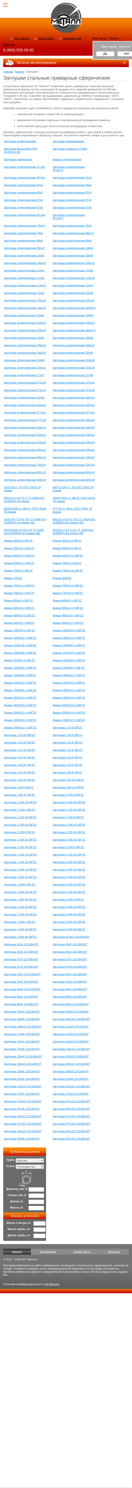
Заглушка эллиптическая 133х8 (73, 293)
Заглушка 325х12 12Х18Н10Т (23, 1116)
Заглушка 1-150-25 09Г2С (69, 824)
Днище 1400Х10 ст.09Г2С (69, 675)
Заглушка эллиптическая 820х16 (25, 479)
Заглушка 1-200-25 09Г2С (69, 839)
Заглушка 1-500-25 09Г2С (69, 929)
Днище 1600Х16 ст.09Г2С (69, 697)
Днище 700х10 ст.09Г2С (68, 570)
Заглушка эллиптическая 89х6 (23, 240)
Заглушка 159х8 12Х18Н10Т (71, 1056)
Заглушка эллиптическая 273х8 (73, 375)
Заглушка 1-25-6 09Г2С (68, 742)
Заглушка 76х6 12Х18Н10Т (21, 981)
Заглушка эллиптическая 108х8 (73, 255)
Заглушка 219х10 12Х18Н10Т (23, 1086)
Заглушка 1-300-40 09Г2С (69, 877)
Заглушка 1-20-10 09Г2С (19, 742)
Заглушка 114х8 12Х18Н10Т (71, 1034)
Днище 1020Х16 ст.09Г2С (69, 652)
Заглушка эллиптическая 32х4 (23, 185)
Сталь (10, 1166)
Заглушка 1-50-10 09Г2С (19, 772)
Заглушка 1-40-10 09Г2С (19, 765)
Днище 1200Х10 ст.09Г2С (69, 660)
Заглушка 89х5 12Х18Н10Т (21, 996)
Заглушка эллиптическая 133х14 (25, 307)
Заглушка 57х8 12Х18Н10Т (70, 966)
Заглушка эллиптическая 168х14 (25, 352)
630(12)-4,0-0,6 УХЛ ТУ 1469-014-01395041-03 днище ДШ (74, 521)
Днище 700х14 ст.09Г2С (68, 585)
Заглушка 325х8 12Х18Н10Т (22, 1108)
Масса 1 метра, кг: (19, 1222)
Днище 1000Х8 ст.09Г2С (19, 630)
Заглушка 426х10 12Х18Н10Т (23, 1131)
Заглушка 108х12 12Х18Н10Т (23, 1026)
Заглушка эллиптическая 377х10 (25, 412)
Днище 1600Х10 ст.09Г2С (69, 690)
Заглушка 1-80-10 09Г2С (68, 787)
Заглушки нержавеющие (68, 141)
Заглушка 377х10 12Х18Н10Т (71, 1116)
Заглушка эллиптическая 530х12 (74, 435)
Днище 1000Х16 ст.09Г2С (20, 645)
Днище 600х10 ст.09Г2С (19, 555)
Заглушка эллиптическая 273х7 (24, 375)
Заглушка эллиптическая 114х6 (73, 270)
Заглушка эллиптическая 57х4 (23, 200)
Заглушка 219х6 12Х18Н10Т (22, 1078)
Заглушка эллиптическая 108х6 (24, 255)
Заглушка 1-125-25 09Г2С (20, 817)
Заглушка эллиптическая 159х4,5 (74, 307)
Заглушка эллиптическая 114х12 (25, 285)
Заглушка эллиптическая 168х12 (74, 345)
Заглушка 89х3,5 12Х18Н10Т (22, 989)
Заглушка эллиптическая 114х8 (24, 278)
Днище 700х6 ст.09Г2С (67, 563)
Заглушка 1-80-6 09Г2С (19, 787)
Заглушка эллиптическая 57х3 (72, 192)
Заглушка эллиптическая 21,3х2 (24, 167)
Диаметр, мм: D (16, 1188)
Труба (10, 1159)
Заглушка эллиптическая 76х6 (72, 225)
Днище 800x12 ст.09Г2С (68, 608)
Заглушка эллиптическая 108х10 (25, 263)
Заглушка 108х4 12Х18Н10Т (22, 1011)
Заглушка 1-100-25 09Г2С (69, 802)
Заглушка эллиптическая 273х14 (25, 390)
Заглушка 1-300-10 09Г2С (20, 869)
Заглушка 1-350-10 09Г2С (69, 884)
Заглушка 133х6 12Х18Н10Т (71, 1041)
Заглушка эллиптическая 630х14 (74, 450)
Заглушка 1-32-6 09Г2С (68, 750)
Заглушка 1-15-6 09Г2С (68, 727)
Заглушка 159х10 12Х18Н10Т (23, 1064)
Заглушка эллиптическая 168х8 (73, 337)
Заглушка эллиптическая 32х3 (72, 177)
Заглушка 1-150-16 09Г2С (20, 824)
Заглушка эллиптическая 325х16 (74, 405)
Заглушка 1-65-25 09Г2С (68, 779)
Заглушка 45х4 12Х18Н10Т (70, 951)
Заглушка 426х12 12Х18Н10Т (71, 1131)
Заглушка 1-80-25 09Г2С (19, 794)
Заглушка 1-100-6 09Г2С (68, 794)
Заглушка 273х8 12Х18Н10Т (71, 1093)
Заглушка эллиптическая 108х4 (73, 248)
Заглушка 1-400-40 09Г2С (69, 914)
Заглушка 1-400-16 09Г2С (69, 907)
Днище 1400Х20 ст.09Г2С (20, 690)
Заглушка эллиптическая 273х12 (74, 382)
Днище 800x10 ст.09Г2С (19, 608)
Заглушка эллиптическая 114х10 (74, 278)
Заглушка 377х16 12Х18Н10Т (71, 1123)
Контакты (114, 1251)
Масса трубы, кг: (18, 1229)
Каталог (20, 71)
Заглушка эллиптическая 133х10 (25, 300)
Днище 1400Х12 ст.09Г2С (20, 682)
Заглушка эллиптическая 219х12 (25, 367)
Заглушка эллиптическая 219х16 (74, 367)
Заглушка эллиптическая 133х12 (74, 300)
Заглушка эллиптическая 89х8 (72, 240)
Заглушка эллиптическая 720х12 (74, 457)
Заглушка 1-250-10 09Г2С (20, 854)
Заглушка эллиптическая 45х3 (23, 192)
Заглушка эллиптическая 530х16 (25, 442)
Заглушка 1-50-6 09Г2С (68, 765)
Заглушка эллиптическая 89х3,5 (73, 233)
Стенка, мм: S (16, 1195)
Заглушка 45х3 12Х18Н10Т (21, 951)
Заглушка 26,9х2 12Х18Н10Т (71, 936)
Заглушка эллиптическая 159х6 (24, 315)
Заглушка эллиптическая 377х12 (74, 412)
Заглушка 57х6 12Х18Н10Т (21, 966)
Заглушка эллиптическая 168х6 (24, 337)
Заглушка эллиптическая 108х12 (74, 263)
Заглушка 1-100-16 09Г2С (20, 802)
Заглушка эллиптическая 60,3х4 (24, 215)
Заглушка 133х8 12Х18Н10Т (22, 1049)
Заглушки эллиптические (20, 141)
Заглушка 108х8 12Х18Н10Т (22, 1019)
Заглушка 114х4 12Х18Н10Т (71, 1026)
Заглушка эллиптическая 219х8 (24, 360)
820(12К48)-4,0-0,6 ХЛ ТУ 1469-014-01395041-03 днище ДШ (24, 531)
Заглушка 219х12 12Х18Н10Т (71, 1086)
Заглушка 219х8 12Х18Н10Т (71, 1078)
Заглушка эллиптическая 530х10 (25, 435)
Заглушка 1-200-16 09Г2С (20, 839)
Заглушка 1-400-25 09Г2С (20, 914)
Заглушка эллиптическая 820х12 (25, 472)
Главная (8, 71)
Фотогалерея (48, 1251)
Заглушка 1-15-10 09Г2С (19, 735)
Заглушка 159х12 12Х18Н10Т (71, 1064)
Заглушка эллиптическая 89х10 (24, 248)
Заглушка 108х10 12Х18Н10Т (71, 1019)
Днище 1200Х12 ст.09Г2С (20, 667)
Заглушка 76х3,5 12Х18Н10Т (22, 974)
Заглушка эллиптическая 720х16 (74, 464)
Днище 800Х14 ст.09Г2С (19, 615)
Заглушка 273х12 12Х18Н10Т (71, 1101)
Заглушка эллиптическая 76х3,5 (24, 225)
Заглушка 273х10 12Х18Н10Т (23, 1101)
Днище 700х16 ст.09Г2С (19, 593)
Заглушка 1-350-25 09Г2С (69, 892)
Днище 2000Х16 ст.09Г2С (20, 720)
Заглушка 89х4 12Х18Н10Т (70, 989)
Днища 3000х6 (62, 578)
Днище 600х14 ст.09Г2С (68, 555)
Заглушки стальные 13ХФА (70, 148)
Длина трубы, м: (19, 1235)
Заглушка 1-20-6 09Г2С (68, 735)
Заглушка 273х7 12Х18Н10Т (22, 1093)
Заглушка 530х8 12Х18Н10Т (22, 1138)
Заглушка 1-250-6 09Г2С (68, 847)
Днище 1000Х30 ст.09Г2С (20, 652)
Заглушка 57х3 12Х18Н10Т (21, 959)
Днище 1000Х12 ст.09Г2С (20, 637)
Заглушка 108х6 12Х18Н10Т (71, 1011)
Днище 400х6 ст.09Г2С (18, 540)
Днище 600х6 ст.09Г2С (67, 548)
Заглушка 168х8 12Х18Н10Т (71, 1071)
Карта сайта (46, 38)
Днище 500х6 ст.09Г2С (67, 540)
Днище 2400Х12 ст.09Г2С (20, 727)
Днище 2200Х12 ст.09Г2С (69, 720)
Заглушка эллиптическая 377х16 (25, 420)
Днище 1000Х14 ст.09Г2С (69, 637)
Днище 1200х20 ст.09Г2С (20, 675)
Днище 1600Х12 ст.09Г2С (20, 697)
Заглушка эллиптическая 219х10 (74, 360)
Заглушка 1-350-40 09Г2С (20, 899)
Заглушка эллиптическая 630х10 (74, 442)
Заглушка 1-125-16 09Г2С (69, 809)
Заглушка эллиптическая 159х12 (74, 322)
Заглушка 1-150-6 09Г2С (68, 817)
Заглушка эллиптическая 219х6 (73, 352)
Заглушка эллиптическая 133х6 (24, 293)
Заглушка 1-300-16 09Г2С (69, 869)
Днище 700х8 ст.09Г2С (18, 570)
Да (105, 53)
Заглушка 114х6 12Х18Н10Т (22, 1034)
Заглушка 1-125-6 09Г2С (19, 809)
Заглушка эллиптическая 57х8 (72, 207)
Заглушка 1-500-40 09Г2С (20, 936)
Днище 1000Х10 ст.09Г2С (69, 630)
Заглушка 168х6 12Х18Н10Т (22, 1071)
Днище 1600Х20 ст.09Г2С (20, 705)
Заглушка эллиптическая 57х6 (23, 207)
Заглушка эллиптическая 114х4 (24, 270)
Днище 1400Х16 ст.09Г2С (69, 682)
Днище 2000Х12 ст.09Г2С (20, 712)
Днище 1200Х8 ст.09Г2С (19, 660)
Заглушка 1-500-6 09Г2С (19, 922)
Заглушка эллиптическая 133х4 (73, 285)
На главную (21, 38)
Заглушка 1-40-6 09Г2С (68, 757)
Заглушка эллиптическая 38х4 (72, 185)
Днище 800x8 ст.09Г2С (67, 600)
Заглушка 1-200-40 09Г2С (20, 847)
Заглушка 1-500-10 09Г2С (69, 922)
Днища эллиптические (67, 159)
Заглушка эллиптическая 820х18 (74, 479)
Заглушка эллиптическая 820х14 (74, 472)
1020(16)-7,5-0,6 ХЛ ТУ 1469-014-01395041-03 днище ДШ (25, 521)
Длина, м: (16, 1201)
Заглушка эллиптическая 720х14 (25, 464)
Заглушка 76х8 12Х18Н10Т (70, 981)
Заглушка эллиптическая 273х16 (74, 390)
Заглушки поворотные (18, 159)
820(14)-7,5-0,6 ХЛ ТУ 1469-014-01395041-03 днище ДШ (73, 531)
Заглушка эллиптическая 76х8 (23, 233)
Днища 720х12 (13, 578)
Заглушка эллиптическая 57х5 (72, 200)
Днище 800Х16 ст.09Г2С (68, 615)
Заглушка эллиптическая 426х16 (74, 427)
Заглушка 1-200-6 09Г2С (19, 832)
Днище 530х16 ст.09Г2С (19, 548)
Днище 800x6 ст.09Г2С (18, 600)
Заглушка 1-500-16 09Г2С (20, 929)
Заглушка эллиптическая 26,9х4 (24, 177)
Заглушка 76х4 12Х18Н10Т (70, 974)
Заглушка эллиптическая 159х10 (25, 322)
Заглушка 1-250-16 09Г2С (69, 854)
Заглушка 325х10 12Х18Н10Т (71, 1108)
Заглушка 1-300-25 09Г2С (20, 877)
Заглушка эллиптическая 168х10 (25, 345)
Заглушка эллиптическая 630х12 (25, 450)
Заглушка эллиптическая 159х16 (25, 330)
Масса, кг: (17, 1207)
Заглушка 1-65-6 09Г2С (68, 772)
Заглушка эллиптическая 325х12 (25, 405)
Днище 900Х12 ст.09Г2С (68, 623)
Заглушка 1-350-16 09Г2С (20, 892)
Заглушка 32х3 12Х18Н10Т (21, 944)
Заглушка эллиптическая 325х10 (74, 397)
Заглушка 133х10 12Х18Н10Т (71, 1049)
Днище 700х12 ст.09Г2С (19, 585)
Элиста (113, 38)
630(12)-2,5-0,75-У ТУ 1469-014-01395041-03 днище (24, 499)
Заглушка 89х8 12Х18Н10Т (21, 1004)
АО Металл (52, 1284)
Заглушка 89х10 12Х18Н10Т (71, 1004)
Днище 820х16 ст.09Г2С (19, 623)
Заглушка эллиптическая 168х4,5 (74, 330)
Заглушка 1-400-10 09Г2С (20, 907)
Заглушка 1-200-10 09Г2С (69, 832)
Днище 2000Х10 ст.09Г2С (69, 705)
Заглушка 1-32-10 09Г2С (19, 757)
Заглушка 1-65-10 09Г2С (19, 779)
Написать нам (72, 38)
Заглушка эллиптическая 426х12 (25, 427)
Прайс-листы (82, 1251)
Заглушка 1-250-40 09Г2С (69, 862)
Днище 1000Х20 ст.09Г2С (69, 645)
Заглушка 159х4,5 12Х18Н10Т (23, 1056)
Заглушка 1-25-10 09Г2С (19, 750)
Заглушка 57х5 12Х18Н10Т (70, 959)
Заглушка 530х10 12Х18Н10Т (71, 1138)
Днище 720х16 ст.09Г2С (68, 593)
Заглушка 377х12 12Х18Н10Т (23, 1123)
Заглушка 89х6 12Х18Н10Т (70, 996)
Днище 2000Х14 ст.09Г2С (69, 712)
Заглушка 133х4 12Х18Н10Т (22, 1041)
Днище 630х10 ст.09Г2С (19, 563)
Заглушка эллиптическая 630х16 (25, 457)
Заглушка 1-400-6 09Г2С (68, 899)
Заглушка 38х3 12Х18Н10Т (70, 944)
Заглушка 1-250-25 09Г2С (20, 862)
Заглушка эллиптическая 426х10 (74, 420)
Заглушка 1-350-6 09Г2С (19, 884)
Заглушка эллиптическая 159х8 (73, 315)
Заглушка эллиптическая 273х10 (25, 382)
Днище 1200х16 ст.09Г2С (69, 667)
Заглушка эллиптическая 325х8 (24, 397)
